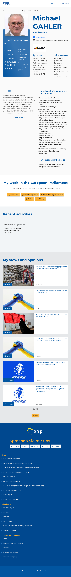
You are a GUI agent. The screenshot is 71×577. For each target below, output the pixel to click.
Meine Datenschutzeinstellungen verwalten (18, 526)
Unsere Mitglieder (23, 11)
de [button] (60, 4)
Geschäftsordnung (9, 530)
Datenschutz (7, 521)
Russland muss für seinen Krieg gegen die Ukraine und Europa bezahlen (50, 267)
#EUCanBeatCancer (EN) (11, 481)
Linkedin (45, 446)
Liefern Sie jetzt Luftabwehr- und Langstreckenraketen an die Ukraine (48, 339)
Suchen (65, 4)
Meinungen (40, 199)
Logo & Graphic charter (11, 499)
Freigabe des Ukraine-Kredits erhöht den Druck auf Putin (50, 291)
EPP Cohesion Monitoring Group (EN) (16, 472)
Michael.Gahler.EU (23, 65)
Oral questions (13, 195)
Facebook (15, 446)
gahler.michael (22, 62)
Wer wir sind (13, 11)
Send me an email (22, 50)
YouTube (35, 446)
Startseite (5, 11)
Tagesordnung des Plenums (13, 543)
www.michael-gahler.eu (22, 69)
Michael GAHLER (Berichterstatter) (21, 225)
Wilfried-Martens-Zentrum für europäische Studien (21, 468)
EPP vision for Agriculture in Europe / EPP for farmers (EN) (23, 486)
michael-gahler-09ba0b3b (22, 58)
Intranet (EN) (7, 495)
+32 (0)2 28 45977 (39, 74)
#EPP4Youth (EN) (9, 477)
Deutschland (39, 37)
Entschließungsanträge (30, 195)
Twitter (25, 446)
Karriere (6, 512)
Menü (52, 4)
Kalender (6, 548)
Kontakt (6, 517)
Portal (5, 539)
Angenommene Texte (10, 552)
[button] (19, 118)
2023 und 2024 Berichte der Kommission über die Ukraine (12, 230)
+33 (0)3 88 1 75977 (61, 76)
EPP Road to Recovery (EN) (12, 490)
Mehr (35, 415)
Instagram (56, 446)
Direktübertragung (10, 557)
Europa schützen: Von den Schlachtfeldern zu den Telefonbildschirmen (50, 363)
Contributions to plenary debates (52, 195)
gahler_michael (22, 54)
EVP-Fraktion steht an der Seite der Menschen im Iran (48, 315)
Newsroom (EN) (8, 508)
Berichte (29, 199)
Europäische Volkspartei (11, 459)
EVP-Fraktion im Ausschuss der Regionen (17, 463)
